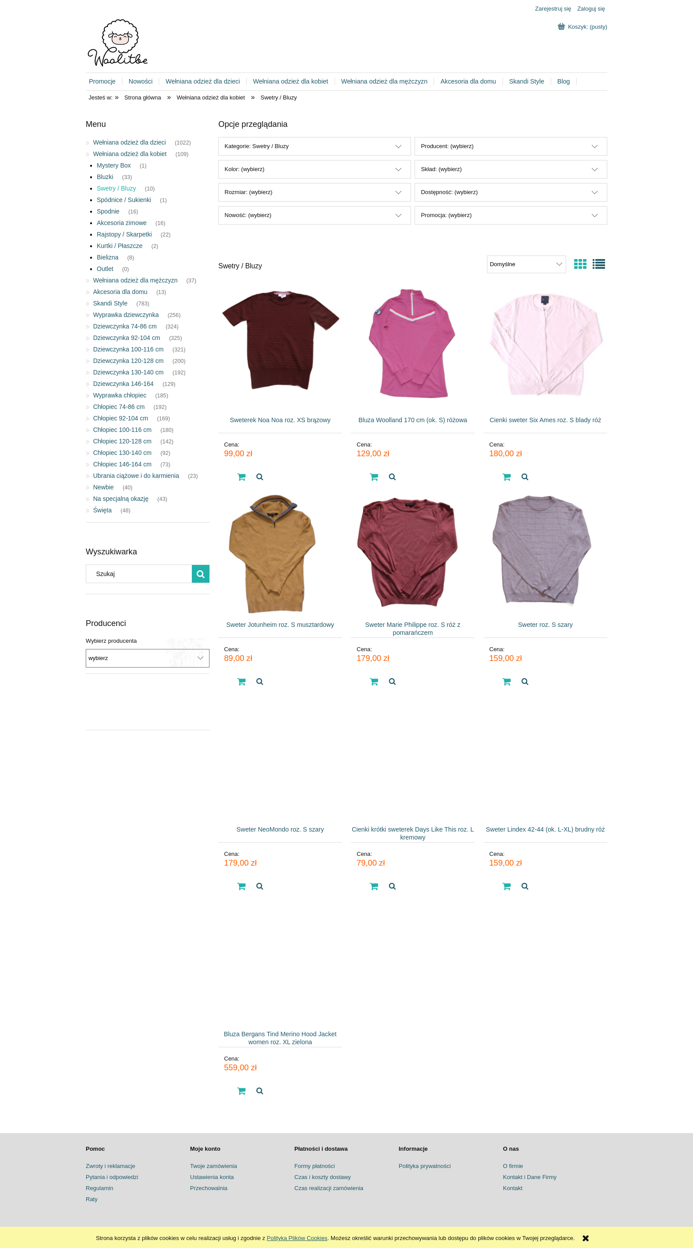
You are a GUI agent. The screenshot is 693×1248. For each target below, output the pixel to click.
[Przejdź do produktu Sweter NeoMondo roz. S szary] (280, 757)
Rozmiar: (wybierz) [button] (248, 192)
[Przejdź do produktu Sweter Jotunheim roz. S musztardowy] (280, 552)
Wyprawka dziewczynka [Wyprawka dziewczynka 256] (126, 314)
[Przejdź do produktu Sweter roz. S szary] (545, 552)
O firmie (513, 1166)
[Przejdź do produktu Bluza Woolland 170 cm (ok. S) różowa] (413, 348)
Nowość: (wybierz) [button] (248, 215)
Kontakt (512, 1188)
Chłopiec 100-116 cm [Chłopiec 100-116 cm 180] (122, 429)
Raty (92, 1199)
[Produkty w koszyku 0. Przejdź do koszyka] (583, 26)
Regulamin (99, 1188)
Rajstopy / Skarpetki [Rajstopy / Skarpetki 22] (124, 234)
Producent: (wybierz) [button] (447, 146)
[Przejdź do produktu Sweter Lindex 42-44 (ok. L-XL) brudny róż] (545, 757)
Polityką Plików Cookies (297, 1238)
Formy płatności (314, 1166)
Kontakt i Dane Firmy (529, 1177)
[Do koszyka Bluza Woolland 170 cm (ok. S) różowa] (374, 477)
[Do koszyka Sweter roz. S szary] (507, 682)
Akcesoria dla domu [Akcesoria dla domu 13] (120, 291)
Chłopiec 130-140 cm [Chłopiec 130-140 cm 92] (122, 452)
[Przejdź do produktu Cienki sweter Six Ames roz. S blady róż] (545, 348)
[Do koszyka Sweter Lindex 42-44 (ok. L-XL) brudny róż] (507, 886)
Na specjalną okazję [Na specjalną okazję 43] (120, 498)
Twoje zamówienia (213, 1166)
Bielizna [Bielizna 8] (107, 257)
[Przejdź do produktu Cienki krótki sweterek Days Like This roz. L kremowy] (413, 757)
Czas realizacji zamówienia (328, 1188)
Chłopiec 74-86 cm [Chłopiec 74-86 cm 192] (119, 406)
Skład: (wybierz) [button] (441, 169)
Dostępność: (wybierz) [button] (449, 192)
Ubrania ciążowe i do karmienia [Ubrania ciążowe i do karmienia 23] (136, 475)
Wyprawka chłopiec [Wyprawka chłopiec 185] (119, 395)
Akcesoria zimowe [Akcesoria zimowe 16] (122, 222)
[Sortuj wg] (526, 264)
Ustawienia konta (212, 1177)
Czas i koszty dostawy (322, 1177)
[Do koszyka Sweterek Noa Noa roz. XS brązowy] (242, 477)
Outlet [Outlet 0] (105, 268)
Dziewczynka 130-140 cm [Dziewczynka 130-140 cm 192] (128, 372)
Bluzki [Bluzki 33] (105, 176)
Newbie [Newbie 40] (103, 487)
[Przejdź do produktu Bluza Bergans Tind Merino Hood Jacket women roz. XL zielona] (280, 962)
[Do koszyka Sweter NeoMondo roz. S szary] (242, 886)
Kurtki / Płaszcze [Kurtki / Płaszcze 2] (119, 245)
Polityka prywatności (425, 1166)
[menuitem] (106, 81)
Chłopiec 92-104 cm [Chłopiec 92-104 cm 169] (120, 418)
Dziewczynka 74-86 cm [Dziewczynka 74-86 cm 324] (125, 326)
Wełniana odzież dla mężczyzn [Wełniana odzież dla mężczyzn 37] (135, 280)
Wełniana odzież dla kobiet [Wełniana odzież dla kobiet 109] (130, 153)
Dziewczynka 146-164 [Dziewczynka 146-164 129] (123, 383)
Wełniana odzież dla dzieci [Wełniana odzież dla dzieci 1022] (129, 142)
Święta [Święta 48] (102, 510)
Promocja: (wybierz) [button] (446, 215)
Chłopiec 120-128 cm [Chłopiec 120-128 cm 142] (122, 441)
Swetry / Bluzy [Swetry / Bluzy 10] (116, 188)
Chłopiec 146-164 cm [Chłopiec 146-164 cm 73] (122, 464)
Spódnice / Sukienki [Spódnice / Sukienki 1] (124, 199)
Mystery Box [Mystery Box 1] (114, 165)
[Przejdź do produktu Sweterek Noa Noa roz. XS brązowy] (280, 348)
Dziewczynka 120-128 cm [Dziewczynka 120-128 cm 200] (128, 360)
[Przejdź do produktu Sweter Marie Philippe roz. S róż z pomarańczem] (413, 552)
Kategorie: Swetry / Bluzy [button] (257, 146)
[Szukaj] (200, 574)
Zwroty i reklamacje (110, 1166)
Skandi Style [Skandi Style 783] (110, 303)
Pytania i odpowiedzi (112, 1177)
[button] (259, 477)
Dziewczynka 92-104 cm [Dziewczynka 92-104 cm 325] (126, 337)
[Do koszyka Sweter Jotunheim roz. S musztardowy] (242, 682)
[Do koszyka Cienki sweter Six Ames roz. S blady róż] (507, 477)
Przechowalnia (209, 1188)
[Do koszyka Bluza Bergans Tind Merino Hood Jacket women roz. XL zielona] (242, 1091)
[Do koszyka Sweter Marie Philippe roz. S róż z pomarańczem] (374, 682)
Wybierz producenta (111, 641)
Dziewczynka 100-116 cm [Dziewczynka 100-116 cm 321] (128, 349)
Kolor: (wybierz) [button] (244, 169)
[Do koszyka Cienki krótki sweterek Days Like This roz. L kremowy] (374, 886)
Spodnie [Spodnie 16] (108, 211)
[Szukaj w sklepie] (141, 574)
